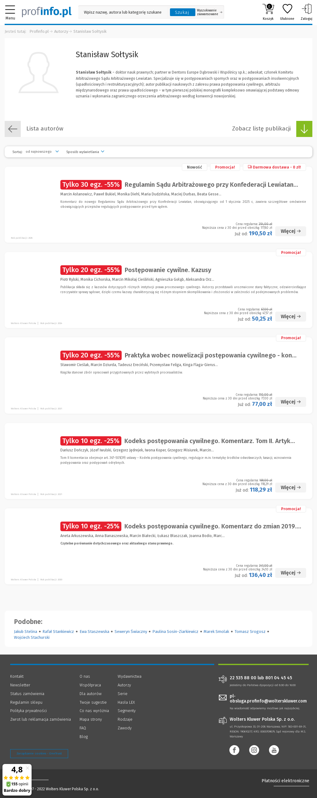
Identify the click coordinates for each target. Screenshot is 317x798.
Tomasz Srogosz (250, 631)
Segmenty (127, 710)
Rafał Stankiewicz (58, 631)
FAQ (83, 728)
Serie (123, 693)
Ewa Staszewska (94, 631)
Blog (84, 736)
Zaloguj (306, 12)
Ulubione (287, 12)
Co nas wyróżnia (94, 710)
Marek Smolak (216, 631)
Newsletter (20, 685)
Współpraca (90, 685)
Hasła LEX (126, 702)
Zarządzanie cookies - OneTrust (39, 753)
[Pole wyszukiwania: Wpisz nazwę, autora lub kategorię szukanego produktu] (122, 12)
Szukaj (182, 12)
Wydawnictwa (129, 676)
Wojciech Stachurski (32, 637)
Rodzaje (125, 719)
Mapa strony (91, 719)
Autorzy (61, 31)
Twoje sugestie (93, 702)
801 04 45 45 (278, 678)
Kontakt (17, 676)
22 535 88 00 (243, 678)
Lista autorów (34, 129)
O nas (85, 676)
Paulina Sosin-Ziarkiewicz (175, 631)
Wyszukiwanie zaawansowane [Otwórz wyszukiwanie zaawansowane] (209, 12)
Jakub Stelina (25, 631)
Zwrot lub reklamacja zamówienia (40, 719)
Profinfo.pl (39, 31)
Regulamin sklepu (26, 702)
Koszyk (268, 12)
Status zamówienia (27, 693)
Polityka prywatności (28, 710)
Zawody (125, 728)
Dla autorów (91, 693)
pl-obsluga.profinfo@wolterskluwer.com (268, 698)
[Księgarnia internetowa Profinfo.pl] (47, 12)
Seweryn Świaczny (131, 631)
